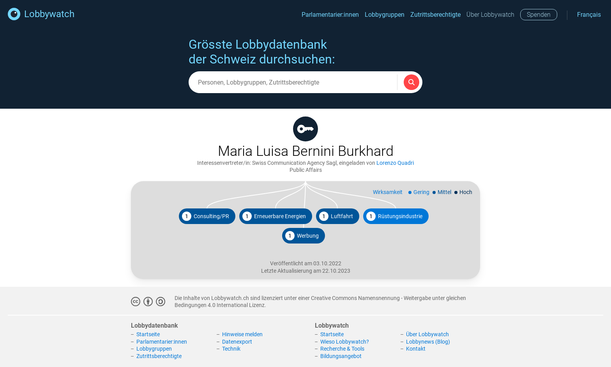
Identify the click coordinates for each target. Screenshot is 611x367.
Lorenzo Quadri (395, 163)
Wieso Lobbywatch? (344, 342)
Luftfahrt (336, 216)
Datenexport (237, 342)
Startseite (148, 334)
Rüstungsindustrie (394, 216)
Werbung (302, 235)
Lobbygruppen (384, 14)
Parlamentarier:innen (330, 14)
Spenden (539, 14)
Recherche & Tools (342, 349)
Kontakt (416, 349)
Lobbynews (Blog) (428, 342)
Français (589, 14)
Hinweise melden (242, 334)
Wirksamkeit (388, 192)
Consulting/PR (205, 216)
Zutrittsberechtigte (435, 14)
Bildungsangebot (341, 356)
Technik (231, 349)
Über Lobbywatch (490, 14)
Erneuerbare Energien (274, 216)
